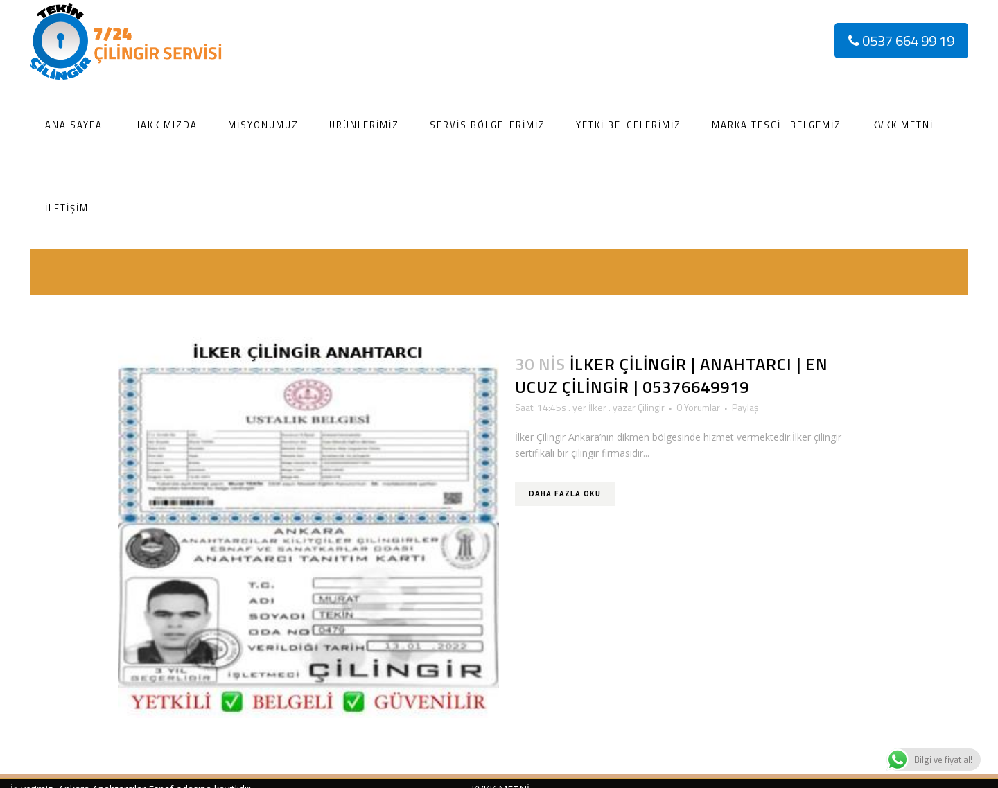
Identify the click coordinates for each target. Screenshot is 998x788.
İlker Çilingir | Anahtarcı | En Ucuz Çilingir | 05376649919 (671, 375)
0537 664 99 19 (901, 40)
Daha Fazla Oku (565, 493)
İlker (597, 407)
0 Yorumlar (698, 407)
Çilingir (651, 407)
